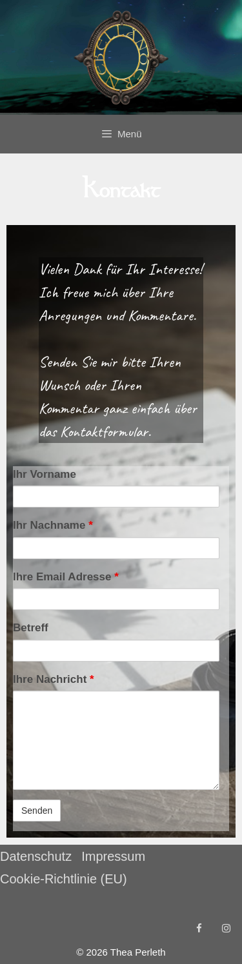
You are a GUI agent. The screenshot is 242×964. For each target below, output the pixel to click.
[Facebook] (199, 929)
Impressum (113, 856)
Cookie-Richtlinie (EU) (63, 879)
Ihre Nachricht (53, 679)
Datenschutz (36, 856)
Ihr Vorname (44, 474)
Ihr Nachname (53, 525)
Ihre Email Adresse (66, 577)
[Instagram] (226, 929)
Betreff (30, 628)
